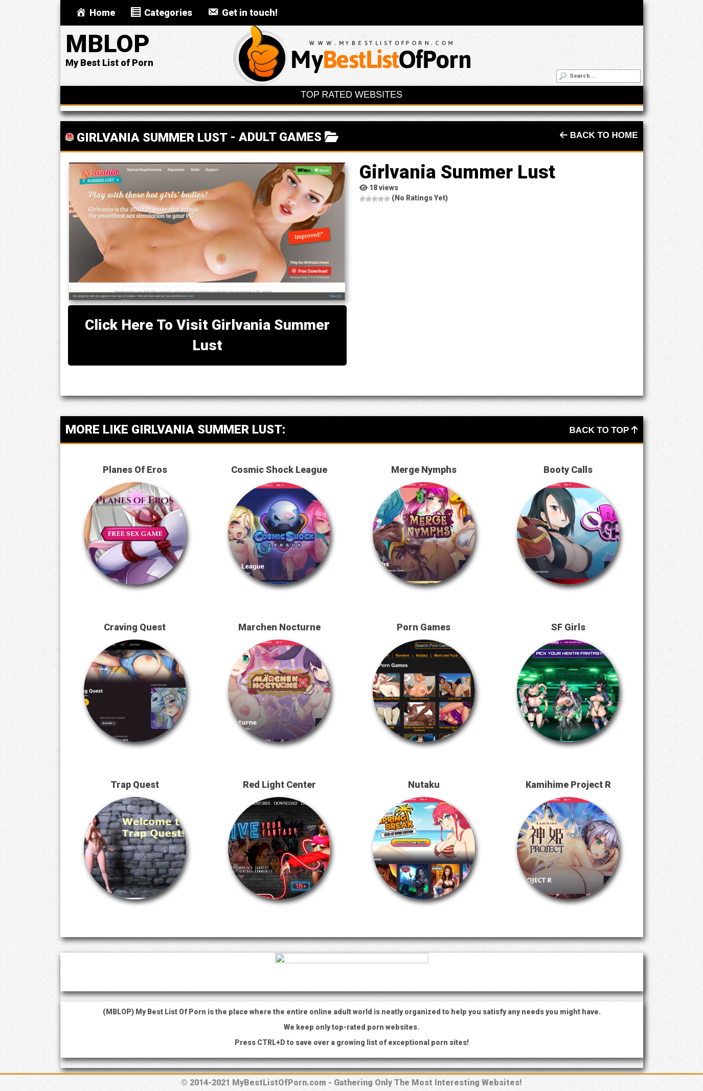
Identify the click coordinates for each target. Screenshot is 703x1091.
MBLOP (107, 43)
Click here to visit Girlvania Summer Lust (207, 335)
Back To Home (599, 135)
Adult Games (280, 137)
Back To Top (604, 430)
